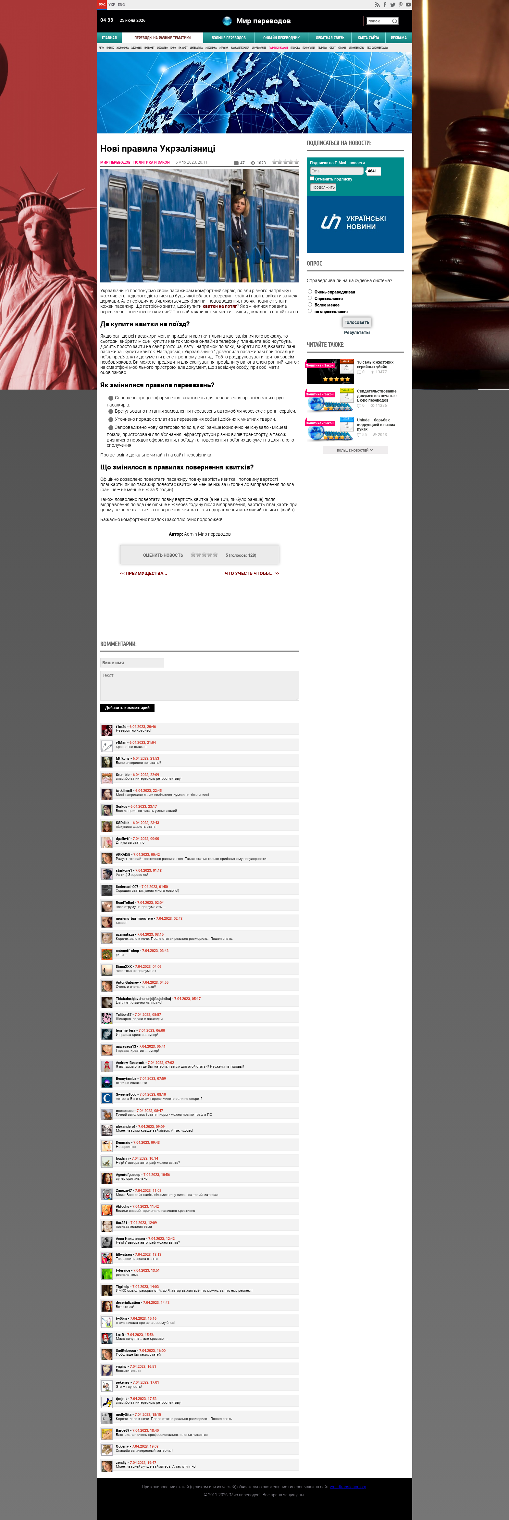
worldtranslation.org (348, 1486)
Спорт (332, 47)
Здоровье (136, 47)
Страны (342, 47)
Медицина (211, 47)
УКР (111, 4)
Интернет (149, 47)
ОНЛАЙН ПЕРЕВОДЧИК (281, 37)
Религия (322, 47)
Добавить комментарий (127, 707)
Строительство (356, 47)
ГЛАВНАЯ (109, 37)
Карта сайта (368, 37)
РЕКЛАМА (399, 37)
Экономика (123, 47)
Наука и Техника (240, 47)
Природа (295, 47)
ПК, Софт (183, 47)
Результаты (357, 332)
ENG (121, 4)
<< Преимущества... (143, 573)
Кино (173, 47)
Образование (259, 47)
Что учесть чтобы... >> (252, 573)
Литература (196, 47)
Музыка (223, 47)
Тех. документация (377, 47)
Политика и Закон (278, 47)
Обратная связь (330, 37)
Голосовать (356, 322)
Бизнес (110, 47)
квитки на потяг (220, 306)
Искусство (162, 47)
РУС (101, 4)
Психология (309, 47)
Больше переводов (229, 37)
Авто (101, 47)
